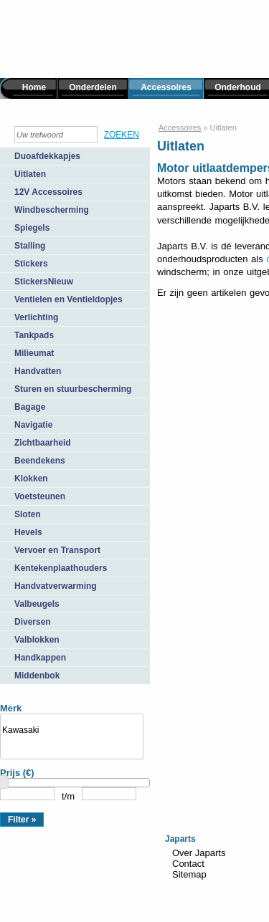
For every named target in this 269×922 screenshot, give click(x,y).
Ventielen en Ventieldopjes (68, 299)
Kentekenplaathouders (60, 568)
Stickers (31, 264)
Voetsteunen (39, 496)
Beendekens (39, 461)
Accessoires (166, 87)
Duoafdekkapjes (47, 156)
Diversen (32, 622)
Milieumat (34, 353)
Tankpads (34, 335)
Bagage (29, 407)
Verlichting (36, 317)
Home (34, 87)
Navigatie (33, 425)
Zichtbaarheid (42, 443)
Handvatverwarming (55, 586)
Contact (188, 863)
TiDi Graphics (71, 879)
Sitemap (189, 874)
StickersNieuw (43, 282)
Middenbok (37, 676)
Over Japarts (198, 852)
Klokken (31, 479)
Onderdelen (93, 87)
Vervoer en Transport (57, 550)
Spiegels (31, 228)
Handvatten (37, 371)
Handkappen (40, 658)
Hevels (28, 532)
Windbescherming (51, 210)
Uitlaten (30, 174)
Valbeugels (37, 604)
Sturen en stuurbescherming (72, 389)
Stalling (29, 246)
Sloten (27, 514)
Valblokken (37, 640)
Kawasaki (72, 730)
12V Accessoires (48, 192)
